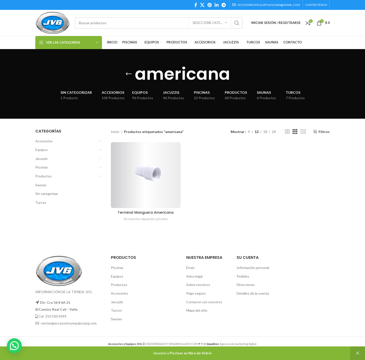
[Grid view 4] (303, 132)
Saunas (40, 185)
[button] (14, 345)
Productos (43, 176)
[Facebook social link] (196, 5)
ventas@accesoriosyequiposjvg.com (69, 323)
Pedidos (243, 276)
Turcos (40, 202)
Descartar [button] (357, 353)
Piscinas (41, 167)
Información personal (253, 267)
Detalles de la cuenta (253, 293)
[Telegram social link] (223, 5)
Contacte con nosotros (204, 302)
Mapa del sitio (196, 310)
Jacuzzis (41, 158)
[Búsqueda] (159, 23)
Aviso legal (194, 276)
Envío (190, 267)
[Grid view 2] (287, 132)
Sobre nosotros (198, 285)
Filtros (324, 131)
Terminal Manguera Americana (146, 212)
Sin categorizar (46, 193)
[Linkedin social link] (216, 5)
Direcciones (246, 285)
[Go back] (128, 74)
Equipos (41, 150)
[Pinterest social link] (209, 5)
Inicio (115, 132)
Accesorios (44, 141)
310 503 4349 (55, 316)
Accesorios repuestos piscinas (146, 219)
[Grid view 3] (295, 132)
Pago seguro (196, 293)
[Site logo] (52, 22)
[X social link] (202, 5)
